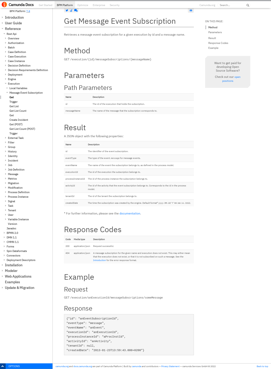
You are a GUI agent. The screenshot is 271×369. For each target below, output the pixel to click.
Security (115, 5)
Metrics (12, 178)
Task (10, 205)
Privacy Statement (170, 366)
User (10, 215)
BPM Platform (65, 5)
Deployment (15, 74)
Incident (13, 160)
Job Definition (16, 169)
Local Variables (18, 88)
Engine (12, 79)
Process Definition (19, 192)
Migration (13, 183)
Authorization (16, 43)
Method (212, 27)
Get (11, 97)
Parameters (215, 32)
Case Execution (17, 56)
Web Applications (18, 276)
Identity (13, 156)
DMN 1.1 (12, 237)
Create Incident (18, 120)
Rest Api (12, 34)
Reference (13, 29)
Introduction (14, 17)
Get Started (45, 5)
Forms (10, 246)
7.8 (28, 11)
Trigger (13, 101)
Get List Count (17, 111)
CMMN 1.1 (13, 242)
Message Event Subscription (26, 92)
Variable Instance (18, 219)
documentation (130, 213)
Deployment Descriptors (21, 260)
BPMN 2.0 (12, 233)
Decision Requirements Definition (28, 70)
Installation (13, 265)
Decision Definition (19, 65)
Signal (11, 201)
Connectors (13, 255)
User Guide (13, 23)
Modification (15, 187)
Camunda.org (207, 5)
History (12, 151)
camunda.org (62, 366)
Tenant (12, 210)
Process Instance (18, 196)
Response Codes (218, 43)
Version (12, 224)
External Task (16, 138)
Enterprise (99, 5)
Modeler (11, 271)
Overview (13, 38)
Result (212, 38)
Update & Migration (19, 288)
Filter (11, 142)
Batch (11, 47)
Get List (14, 106)
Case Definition (17, 52)
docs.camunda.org (82, 366)
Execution (14, 83)
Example (213, 48)
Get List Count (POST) (22, 129)
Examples (12, 282)
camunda (136, 366)
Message (13, 174)
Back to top (262, 366)
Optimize (82, 5)
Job (10, 165)
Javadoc (11, 228)
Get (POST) (16, 124)
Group (11, 147)
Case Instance (16, 61)
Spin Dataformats (17, 251)
